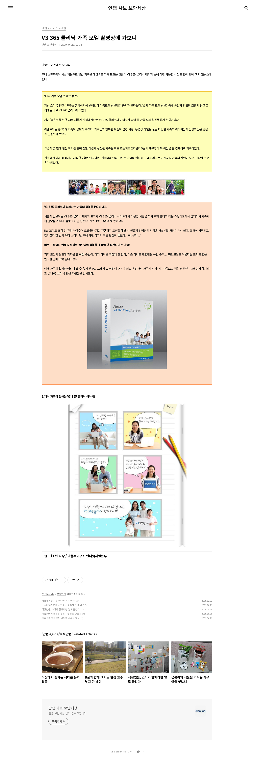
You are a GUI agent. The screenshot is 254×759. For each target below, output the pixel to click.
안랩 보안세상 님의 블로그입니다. (67, 713)
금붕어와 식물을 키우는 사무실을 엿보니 (61, 613)
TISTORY (128, 751)
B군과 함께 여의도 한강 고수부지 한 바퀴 (62, 605)
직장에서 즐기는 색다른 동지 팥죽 (58, 600)
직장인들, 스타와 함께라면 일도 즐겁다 (61, 609)
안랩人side (48, 594)
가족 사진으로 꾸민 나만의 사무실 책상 (61, 618)
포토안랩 (61, 594)
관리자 (140, 751)
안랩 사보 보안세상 (127, 8)
